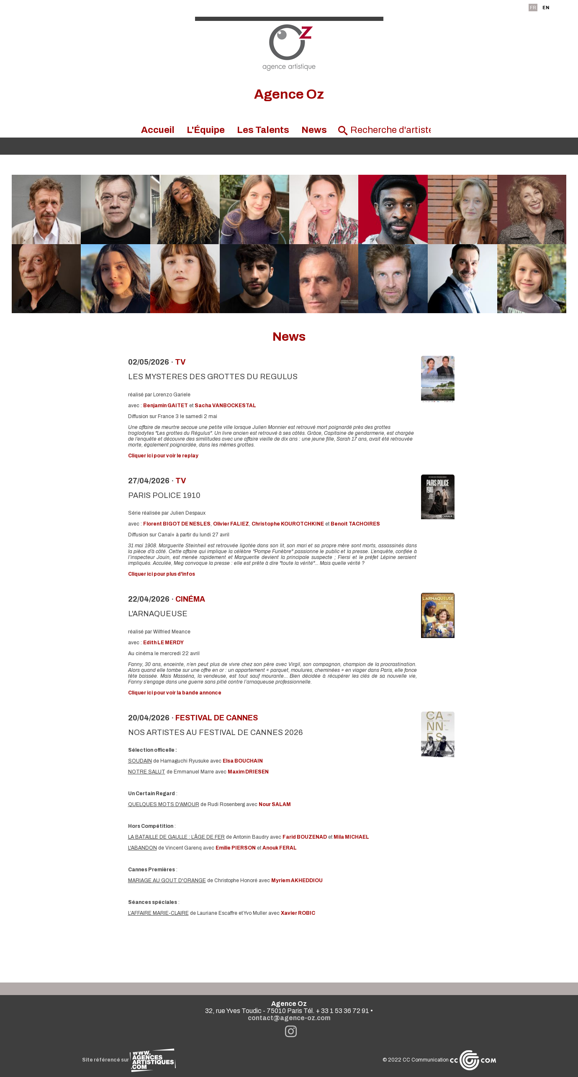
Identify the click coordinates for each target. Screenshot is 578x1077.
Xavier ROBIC (298, 913)
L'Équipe (206, 130)
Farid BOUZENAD (305, 837)
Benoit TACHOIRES (355, 524)
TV (180, 362)
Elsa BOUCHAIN (243, 761)
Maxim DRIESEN (248, 772)
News (314, 130)
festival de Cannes (216, 718)
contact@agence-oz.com (289, 1017)
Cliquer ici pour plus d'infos (161, 574)
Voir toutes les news (289, 948)
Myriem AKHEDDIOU (297, 880)
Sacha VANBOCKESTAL (225, 405)
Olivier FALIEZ (231, 524)
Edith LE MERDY (163, 643)
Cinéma (190, 599)
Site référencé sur (129, 1060)
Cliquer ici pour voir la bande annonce (174, 693)
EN (545, 7)
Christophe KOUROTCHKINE (288, 524)
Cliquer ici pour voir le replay (163, 456)
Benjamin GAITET (165, 405)
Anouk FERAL (279, 848)
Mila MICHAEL (351, 837)
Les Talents (263, 130)
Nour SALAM (275, 804)
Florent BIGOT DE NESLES (177, 524)
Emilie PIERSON (236, 848)
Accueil (158, 130)
